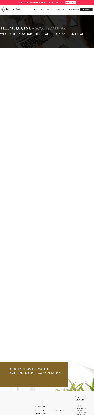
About (35, 9)
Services (42, 9)
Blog (63, 9)
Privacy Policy (6, 411)
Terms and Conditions (20, 411)
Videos (58, 9)
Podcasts (50, 9)
